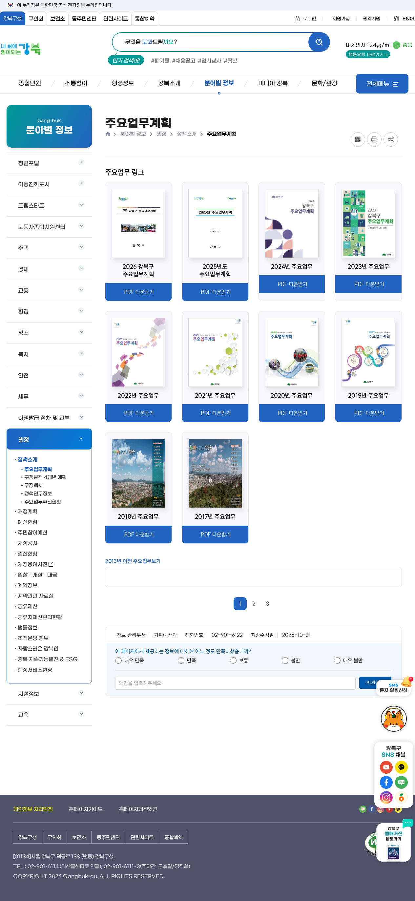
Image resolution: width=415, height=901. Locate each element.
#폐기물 (160, 61)
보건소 (57, 19)
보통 (239, 660)
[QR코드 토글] (358, 139)
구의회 (36, 19)
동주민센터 (84, 19)
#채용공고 (183, 61)
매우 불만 (348, 660)
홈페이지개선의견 (138, 809)
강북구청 (27, 838)
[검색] (319, 42)
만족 (187, 660)
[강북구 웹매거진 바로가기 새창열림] (393, 843)
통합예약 (145, 19)
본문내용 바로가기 (0, 0)
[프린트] (374, 139)
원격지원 (371, 19)
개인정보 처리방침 (32, 809)
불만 (291, 660)
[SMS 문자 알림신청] (393, 688)
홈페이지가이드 (85, 809)
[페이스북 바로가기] (371, 809)
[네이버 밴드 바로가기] (362, 809)
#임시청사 (209, 61)
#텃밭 (230, 61)
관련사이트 (115, 19)
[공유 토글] (391, 139)
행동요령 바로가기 (367, 54)
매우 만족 (129, 660)
